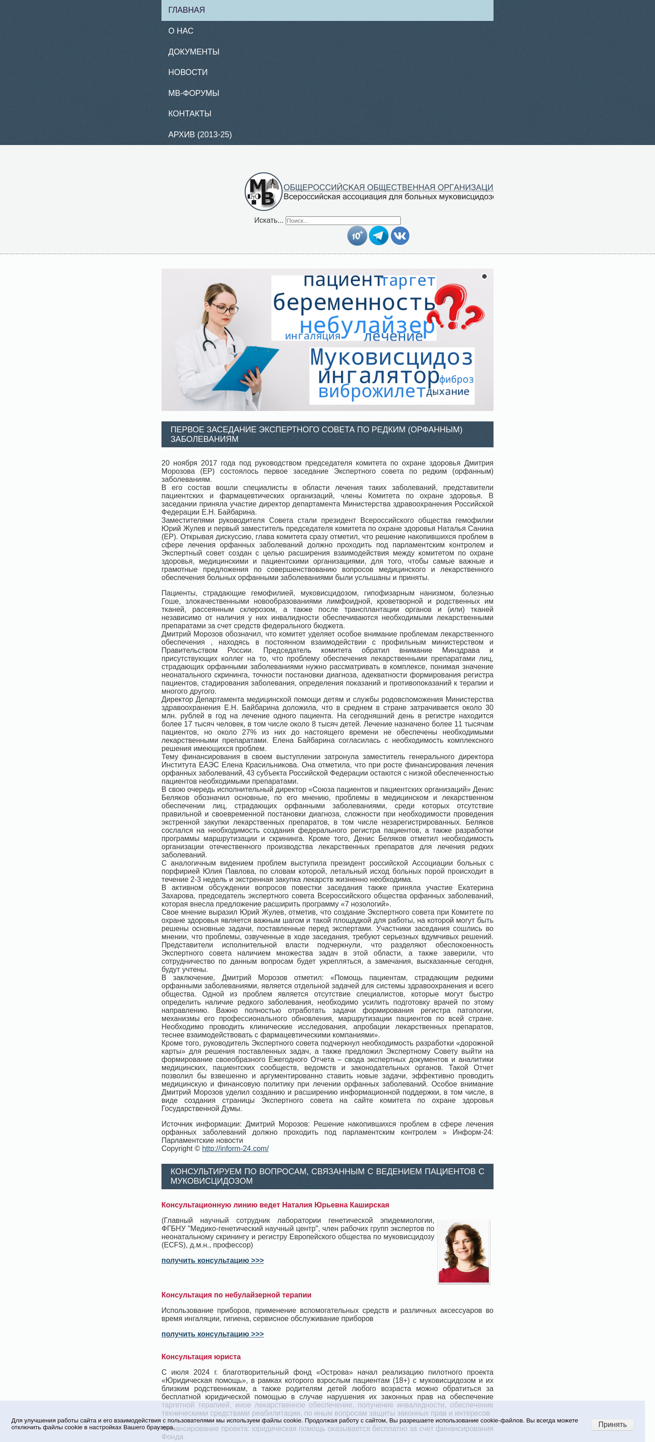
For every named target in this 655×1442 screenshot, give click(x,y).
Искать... (268, 220)
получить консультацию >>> (212, 1260)
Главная (186, 10)
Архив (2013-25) (200, 134)
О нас (180, 30)
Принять (613, 1424)
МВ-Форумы (193, 93)
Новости (188, 72)
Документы (194, 51)
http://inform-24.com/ (235, 1148)
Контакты (190, 113)
